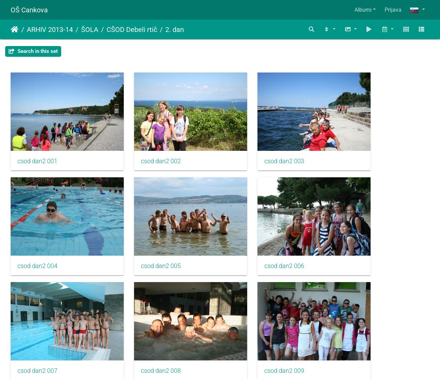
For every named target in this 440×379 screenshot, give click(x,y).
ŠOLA (89, 29)
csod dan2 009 (37, 337)
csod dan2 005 (37, 243)
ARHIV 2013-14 (50, 29)
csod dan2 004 (359, 149)
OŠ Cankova (29, 10)
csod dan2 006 (145, 243)
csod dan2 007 (252, 243)
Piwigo (234, 364)
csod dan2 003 (252, 149)
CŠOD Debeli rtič (132, 29)
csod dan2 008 (359, 243)
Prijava (393, 10)
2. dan (174, 29)
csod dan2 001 (37, 149)
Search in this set (33, 51)
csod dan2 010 (145, 337)
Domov (15, 29)
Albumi (363, 10)
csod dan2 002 (145, 149)
